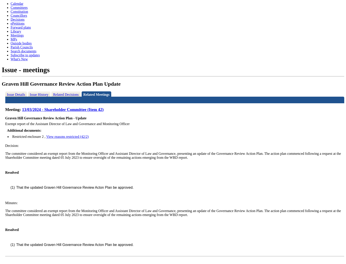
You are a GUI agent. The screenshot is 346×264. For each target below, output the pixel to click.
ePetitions (17, 23)
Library (16, 31)
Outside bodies (21, 43)
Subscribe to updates (25, 55)
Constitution (19, 11)
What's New (19, 59)
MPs (14, 39)
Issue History (39, 94)
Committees (19, 7)
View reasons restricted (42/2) (67, 136)
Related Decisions (66, 94)
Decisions (17, 19)
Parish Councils (22, 47)
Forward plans (21, 27)
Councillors (19, 15)
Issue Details (16, 94)
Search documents (23, 51)
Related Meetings (96, 94)
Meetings (17, 35)
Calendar (17, 4)
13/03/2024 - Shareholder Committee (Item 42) (63, 109)
